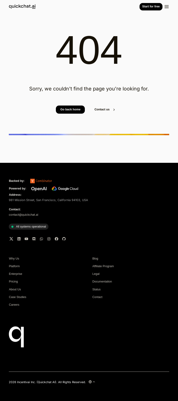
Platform (14, 266)
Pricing (13, 281)
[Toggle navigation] (166, 6)
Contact (97, 297)
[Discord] (34, 238)
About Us (15, 289)
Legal (95, 274)
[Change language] (92, 381)
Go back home (70, 109)
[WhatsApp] (41, 238)
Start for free (151, 6)
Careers (14, 304)
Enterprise (15, 274)
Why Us (14, 258)
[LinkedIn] (19, 238)
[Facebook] (56, 238)
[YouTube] (26, 238)
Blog (95, 258)
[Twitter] (11, 238)
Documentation (102, 281)
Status (96, 289)
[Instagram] (48, 238)
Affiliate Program (103, 266)
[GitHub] (64, 238)
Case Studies (17, 297)
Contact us (105, 110)
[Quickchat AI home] (22, 8)
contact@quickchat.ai (23, 214)
